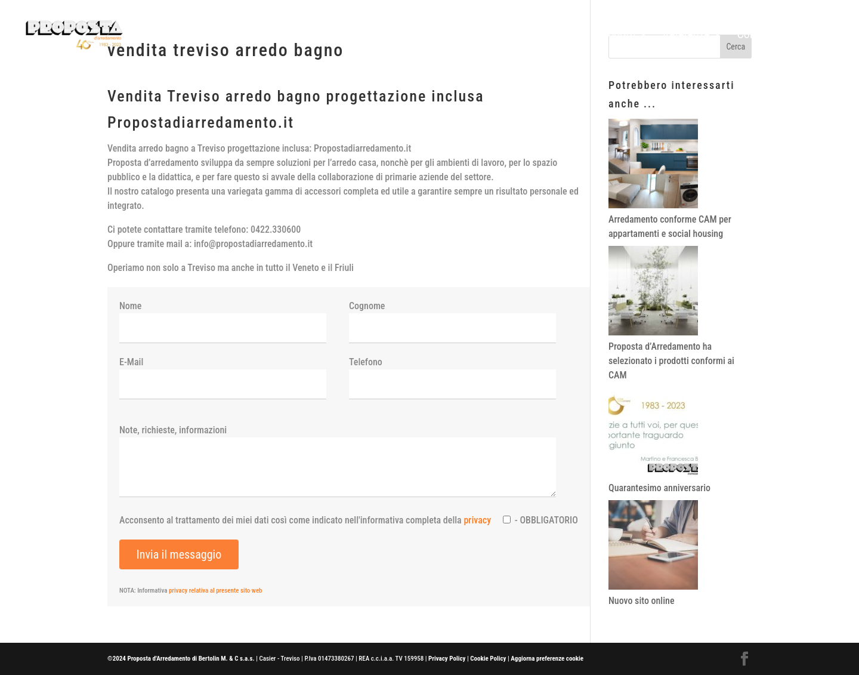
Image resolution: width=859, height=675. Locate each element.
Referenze (686, 35)
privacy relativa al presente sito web (215, 590)
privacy (477, 520)
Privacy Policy (446, 658)
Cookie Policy (488, 658)
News (803, 35)
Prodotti (616, 35)
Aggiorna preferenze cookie (547, 658)
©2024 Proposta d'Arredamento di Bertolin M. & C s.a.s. (181, 658)
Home (569, 35)
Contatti (755, 35)
